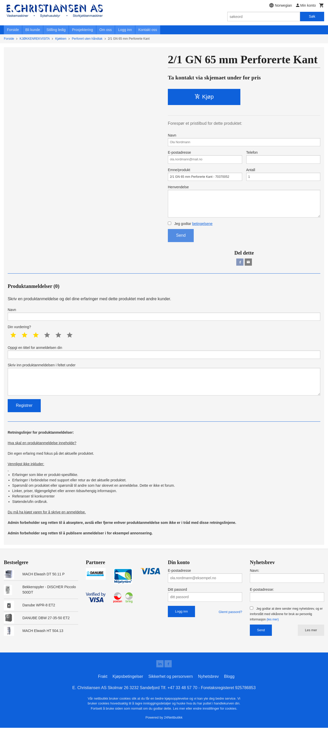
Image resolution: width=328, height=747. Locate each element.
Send (181, 245)
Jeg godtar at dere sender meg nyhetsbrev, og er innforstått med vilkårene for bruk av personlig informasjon (286, 632)
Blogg (229, 695)
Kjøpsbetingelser (127, 695)
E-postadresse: (262, 608)
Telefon (283, 159)
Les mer (311, 648)
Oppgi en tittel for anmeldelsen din (164, 365)
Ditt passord (177, 608)
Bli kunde (32, 30)
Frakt (102, 695)
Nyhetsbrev (208, 695)
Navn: (254, 589)
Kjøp (204, 97)
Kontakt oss (147, 30)
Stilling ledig (56, 30)
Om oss (105, 30)
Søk (312, 16)
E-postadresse (205, 159)
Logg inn (125, 30)
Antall (283, 178)
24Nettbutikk (173, 737)
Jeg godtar (190, 233)
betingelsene (202, 233)
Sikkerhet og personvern (170, 695)
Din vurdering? (19, 339)
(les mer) (272, 637)
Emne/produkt (205, 178)
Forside (13, 30)
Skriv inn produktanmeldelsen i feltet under (164, 395)
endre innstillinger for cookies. (215, 728)
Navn (244, 140)
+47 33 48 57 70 (182, 707)
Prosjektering (82, 30)
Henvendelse (244, 208)
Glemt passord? (230, 630)
